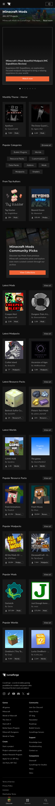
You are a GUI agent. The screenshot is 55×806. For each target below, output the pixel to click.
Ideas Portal (33, 712)
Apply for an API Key (11, 759)
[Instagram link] (4, 693)
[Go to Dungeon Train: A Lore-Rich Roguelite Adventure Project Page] (40, 307)
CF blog (32, 716)
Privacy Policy (8, 786)
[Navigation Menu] (4, 4)
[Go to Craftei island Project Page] (14, 355)
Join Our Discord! (36, 707)
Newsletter (33, 720)
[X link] (23, 693)
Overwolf (32, 761)
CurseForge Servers (36, 732)
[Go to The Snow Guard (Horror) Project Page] (40, 119)
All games (6, 707)
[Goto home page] (9, 4)
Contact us (33, 750)
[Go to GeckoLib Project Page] (14, 596)
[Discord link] (18, 693)
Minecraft (6, 712)
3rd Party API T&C (10, 763)
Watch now (27, 79)
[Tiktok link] (8, 693)
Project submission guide (12, 750)
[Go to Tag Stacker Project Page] (14, 203)
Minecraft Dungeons (11, 732)
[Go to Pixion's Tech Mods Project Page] (40, 404)
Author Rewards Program (12, 755)
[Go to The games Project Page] (40, 452)
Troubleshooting (35, 746)
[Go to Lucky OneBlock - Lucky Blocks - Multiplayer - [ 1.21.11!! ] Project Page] (40, 645)
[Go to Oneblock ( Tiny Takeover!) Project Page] (14, 645)
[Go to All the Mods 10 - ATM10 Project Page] (14, 548)
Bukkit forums (34, 728)
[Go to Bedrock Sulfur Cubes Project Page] (14, 404)
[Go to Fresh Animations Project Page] (14, 500)
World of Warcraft (10, 716)
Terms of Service (9, 782)
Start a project (8, 746)
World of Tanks (8, 736)
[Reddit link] (28, 693)
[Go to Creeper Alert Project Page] (14, 307)
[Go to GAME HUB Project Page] (14, 452)
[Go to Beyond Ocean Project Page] (40, 203)
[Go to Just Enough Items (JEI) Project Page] (40, 596)
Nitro (31, 773)
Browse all (46, 145)
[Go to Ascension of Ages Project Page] (40, 355)
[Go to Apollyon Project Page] (14, 119)
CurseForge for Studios (38, 765)
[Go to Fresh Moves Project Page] (40, 500)
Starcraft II (7, 724)
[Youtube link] (13, 693)
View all (47, 285)
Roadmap (33, 724)
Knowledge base (35, 742)
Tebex (31, 769)
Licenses (6, 790)
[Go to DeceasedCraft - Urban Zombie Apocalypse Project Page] (40, 548)
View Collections (27, 273)
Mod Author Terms (9, 794)
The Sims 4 (7, 720)
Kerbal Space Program (11, 728)
